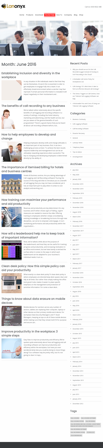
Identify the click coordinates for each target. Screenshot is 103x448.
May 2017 (76, 249)
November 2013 (78, 375)
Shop (81, 15)
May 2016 (76, 305)
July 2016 (75, 296)
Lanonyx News (77, 143)
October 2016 (77, 282)
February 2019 (77, 198)
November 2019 (78, 189)
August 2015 (77, 338)
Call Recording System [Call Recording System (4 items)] (78, 432)
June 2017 (76, 245)
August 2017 (77, 235)
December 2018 (78, 203)
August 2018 (77, 212)
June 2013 (76, 394)
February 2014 (77, 362)
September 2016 (78, 287)
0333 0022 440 (96, 7)
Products (29, 15)
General (75, 138)
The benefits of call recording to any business (34, 106)
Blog (75, 15)
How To (59, 15)
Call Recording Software (81, 129)
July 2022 (75, 170)
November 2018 (78, 207)
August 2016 (77, 291)
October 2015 (77, 333)
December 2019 (78, 184)
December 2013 (78, 371)
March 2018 (76, 217)
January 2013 (77, 399)
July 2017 (75, 240)
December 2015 (78, 329)
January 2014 (77, 366)
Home (21, 15)
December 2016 (78, 273)
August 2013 (77, 385)
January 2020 (77, 179)
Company (68, 15)
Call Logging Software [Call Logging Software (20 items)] (88, 418)
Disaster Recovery (79, 133)
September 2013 (78, 380)
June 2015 (76, 348)
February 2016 (77, 319)
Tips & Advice (77, 152)
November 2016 (78, 277)
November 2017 (78, 226)
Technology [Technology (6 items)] (90, 432)
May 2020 (76, 175)
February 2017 (77, 263)
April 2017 (76, 254)
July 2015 (75, 343)
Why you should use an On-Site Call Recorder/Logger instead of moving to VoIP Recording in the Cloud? (85, 71)
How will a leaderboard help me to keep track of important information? (33, 235)
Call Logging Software (80, 124)
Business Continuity (79, 119)
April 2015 (76, 352)
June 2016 (76, 301)
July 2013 (75, 390)
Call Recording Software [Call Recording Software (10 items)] (78, 429)
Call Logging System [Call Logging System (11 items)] (77, 421)
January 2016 (77, 324)
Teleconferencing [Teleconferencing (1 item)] (76, 435)
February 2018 (77, 221)
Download (39, 15)
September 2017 (78, 231)
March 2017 (76, 259)
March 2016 (76, 315)
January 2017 (77, 268)
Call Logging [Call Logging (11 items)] (75, 418)
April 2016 (76, 310)
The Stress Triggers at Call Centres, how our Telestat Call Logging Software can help (86, 96)
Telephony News (78, 147)
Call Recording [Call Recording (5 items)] (90, 421)
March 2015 (76, 357)
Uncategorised (77, 157)
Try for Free (49, 15)
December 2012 (78, 404)
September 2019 (78, 193)
